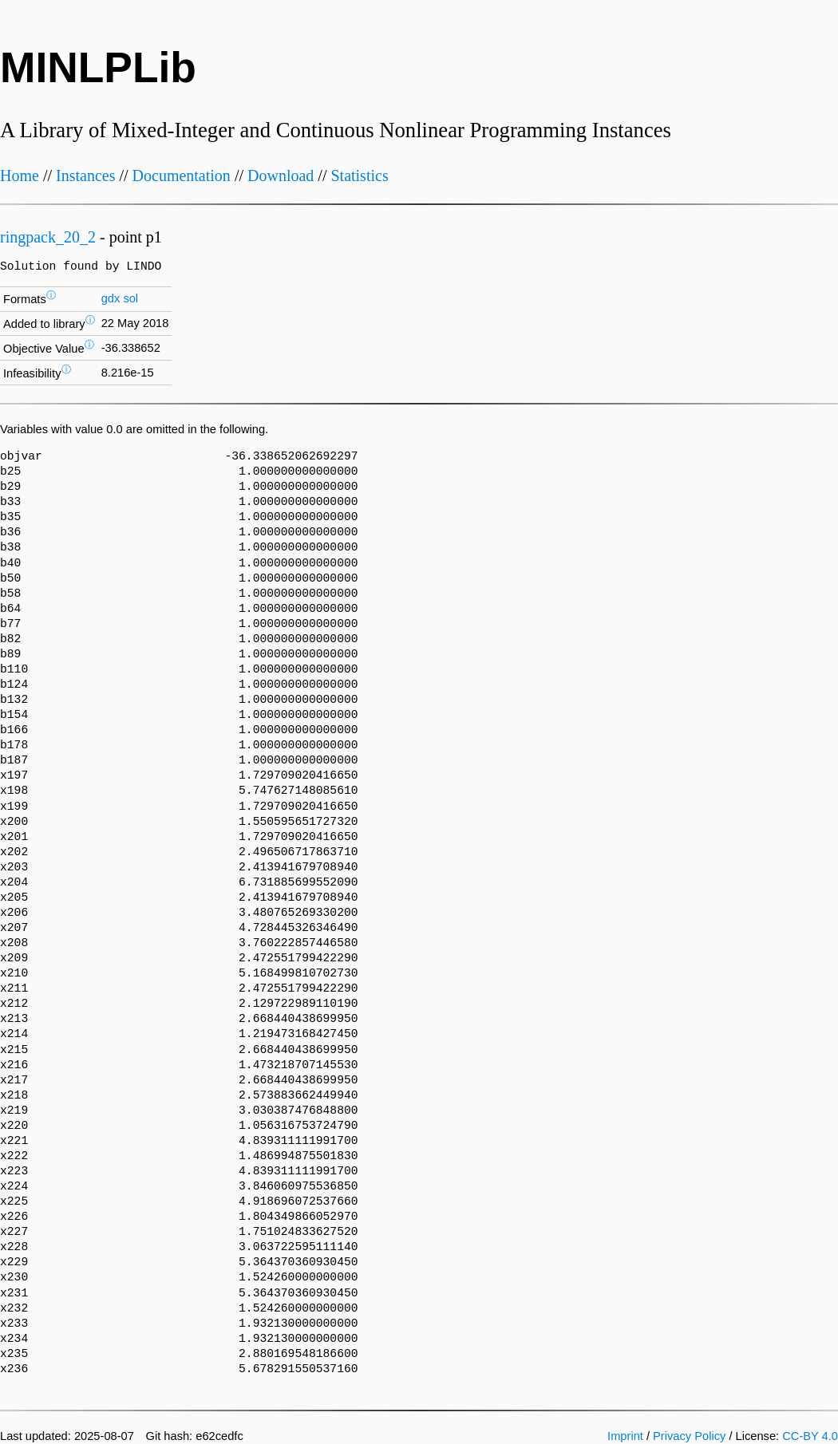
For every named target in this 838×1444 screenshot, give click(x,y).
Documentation (181, 175)
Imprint (625, 1436)
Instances (85, 175)
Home (19, 175)
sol (130, 298)
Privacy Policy (689, 1436)
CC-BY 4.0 (810, 1436)
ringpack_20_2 (48, 237)
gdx (111, 298)
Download (280, 175)
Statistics (359, 175)
